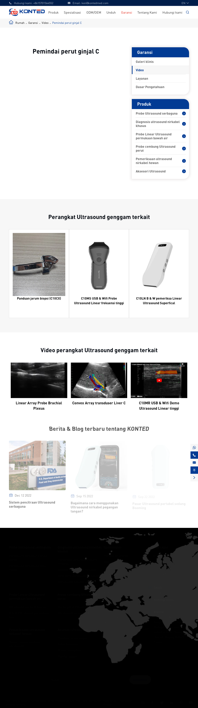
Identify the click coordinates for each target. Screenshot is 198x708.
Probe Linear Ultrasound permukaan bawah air (154, 136)
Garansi (126, 12)
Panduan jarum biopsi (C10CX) (39, 298)
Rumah (20, 23)
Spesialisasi (72, 12)
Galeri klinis (145, 62)
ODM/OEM (93, 12)
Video (45, 23)
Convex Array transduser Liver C (99, 403)
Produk (53, 12)
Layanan (142, 78)
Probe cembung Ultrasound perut (155, 148)
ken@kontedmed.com (95, 3)
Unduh (111, 12)
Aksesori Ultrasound (151, 171)
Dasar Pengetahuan (150, 87)
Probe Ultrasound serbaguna (157, 113)
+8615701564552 (43, 3)
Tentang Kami (147, 12)
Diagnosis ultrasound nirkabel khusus (158, 124)
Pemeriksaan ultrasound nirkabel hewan (154, 161)
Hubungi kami (172, 12)
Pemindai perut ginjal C (67, 23)
